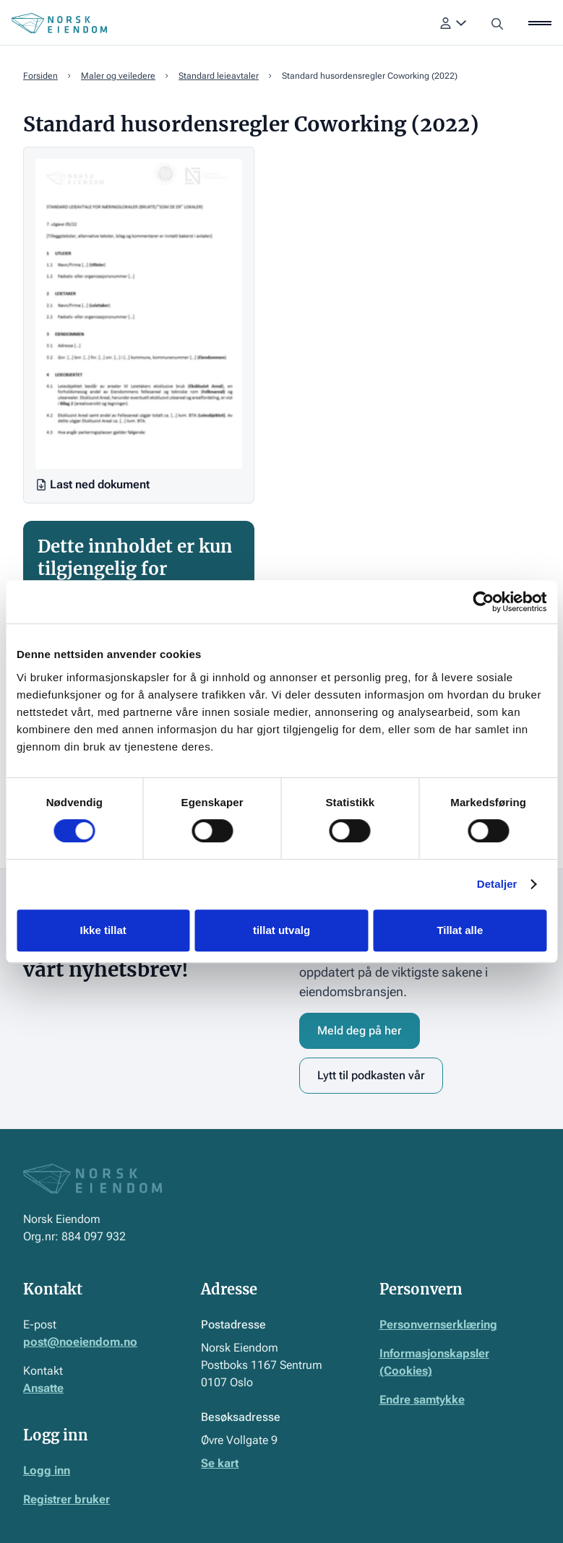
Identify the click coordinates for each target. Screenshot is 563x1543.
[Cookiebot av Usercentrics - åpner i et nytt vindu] (483, 602)
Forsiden (40, 76)
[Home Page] (59, 23)
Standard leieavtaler (219, 76)
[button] (453, 23)
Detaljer (497, 884)
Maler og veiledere (118, 76)
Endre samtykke (422, 1399)
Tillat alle (460, 930)
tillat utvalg (281, 930)
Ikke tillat (103, 930)
